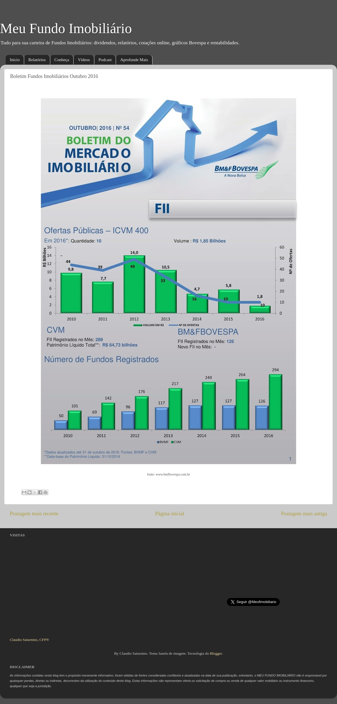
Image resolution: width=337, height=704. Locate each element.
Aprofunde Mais (134, 59)
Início (15, 59)
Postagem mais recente (34, 513)
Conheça (61, 59)
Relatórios (37, 59)
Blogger (216, 653)
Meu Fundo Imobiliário (66, 28)
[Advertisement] (52, 594)
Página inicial (169, 513)
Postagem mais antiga (304, 513)
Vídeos (84, 59)
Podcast (105, 59)
